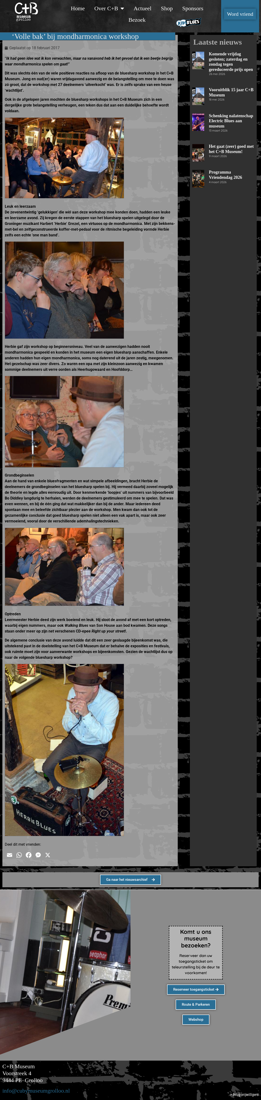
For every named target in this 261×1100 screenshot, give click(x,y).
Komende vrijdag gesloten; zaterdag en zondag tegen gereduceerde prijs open (231, 62)
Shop (167, 8)
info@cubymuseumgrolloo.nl (36, 1091)
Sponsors (192, 8)
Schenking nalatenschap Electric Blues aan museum (231, 120)
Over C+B (109, 8)
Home (78, 8)
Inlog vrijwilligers (246, 1094)
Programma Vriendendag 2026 (225, 175)
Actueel (142, 8)
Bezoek (137, 20)
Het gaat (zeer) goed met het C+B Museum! (231, 149)
